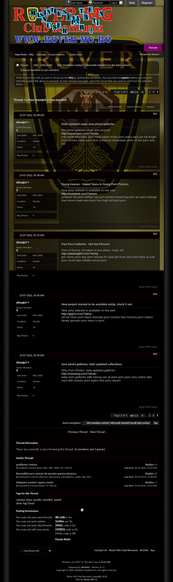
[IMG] (59, 525)
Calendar (41, 54)
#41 (155, 113)
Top (155, 423)
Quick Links (75, 54)
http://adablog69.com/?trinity (79, 253)
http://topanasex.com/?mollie (80, 133)
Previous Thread (77, 432)
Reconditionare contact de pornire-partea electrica (46, 473)
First (134, 92)
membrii (48, 499)
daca (29, 499)
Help (132, 3)
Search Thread (134, 106)
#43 (155, 233)
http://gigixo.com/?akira (76, 313)
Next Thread (97, 432)
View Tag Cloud (25, 503)
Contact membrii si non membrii (45, 100)
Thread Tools (115, 106)
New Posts (21, 54)
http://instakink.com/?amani (79, 193)
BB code (60, 517)
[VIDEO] (60, 529)
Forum (153, 47)
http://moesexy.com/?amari (78, 373)
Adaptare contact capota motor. (35, 482)
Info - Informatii (43, 65)
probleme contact (26, 464)
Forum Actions (56, 54)
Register (147, 3)
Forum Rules (63, 539)
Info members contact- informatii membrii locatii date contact (93, 65)
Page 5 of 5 (120, 92)
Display (150, 106)
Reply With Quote (146, 166)
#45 (155, 354)
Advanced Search (149, 54)
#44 (155, 294)
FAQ (31, 54)
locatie (37, 499)
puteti (57, 499)
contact (20, 499)
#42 (155, 174)
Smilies (59, 521)
